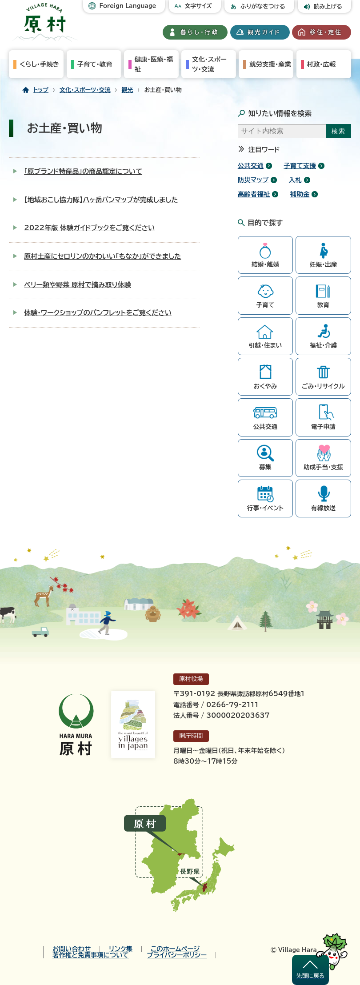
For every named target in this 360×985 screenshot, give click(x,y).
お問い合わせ (71, 949)
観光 (127, 90)
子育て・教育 (94, 64)
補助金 (300, 194)
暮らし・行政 (199, 32)
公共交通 (251, 165)
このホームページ (175, 949)
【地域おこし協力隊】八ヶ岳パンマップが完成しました (101, 199)
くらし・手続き (39, 64)
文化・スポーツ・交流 (209, 64)
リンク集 (120, 949)
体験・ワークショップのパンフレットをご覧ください (98, 312)
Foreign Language (127, 6)
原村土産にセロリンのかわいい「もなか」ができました (102, 256)
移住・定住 (326, 32)
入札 (294, 179)
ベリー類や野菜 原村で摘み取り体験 (77, 284)
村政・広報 (321, 64)
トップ (40, 90)
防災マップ (253, 179)
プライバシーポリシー (177, 955)
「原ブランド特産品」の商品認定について (83, 171)
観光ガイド (264, 32)
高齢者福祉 (254, 194)
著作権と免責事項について (90, 955)
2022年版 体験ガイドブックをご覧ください (89, 227)
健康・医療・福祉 (154, 64)
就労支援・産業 (270, 64)
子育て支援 (300, 165)
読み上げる (328, 6)
